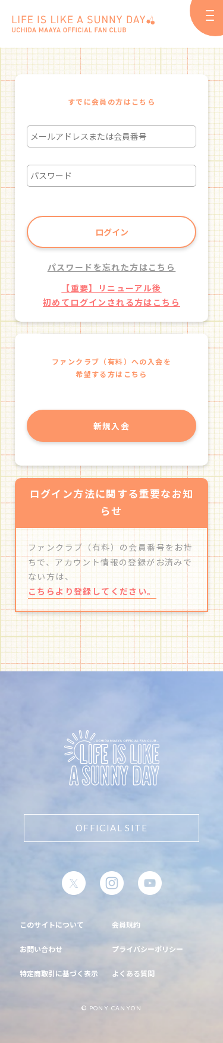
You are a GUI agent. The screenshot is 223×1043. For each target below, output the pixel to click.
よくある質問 (133, 973)
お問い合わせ (41, 949)
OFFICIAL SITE (111, 827)
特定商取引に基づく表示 (59, 973)
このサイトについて (52, 924)
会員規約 (126, 924)
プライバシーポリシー (147, 949)
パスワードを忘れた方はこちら (112, 267)
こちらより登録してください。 (92, 591)
